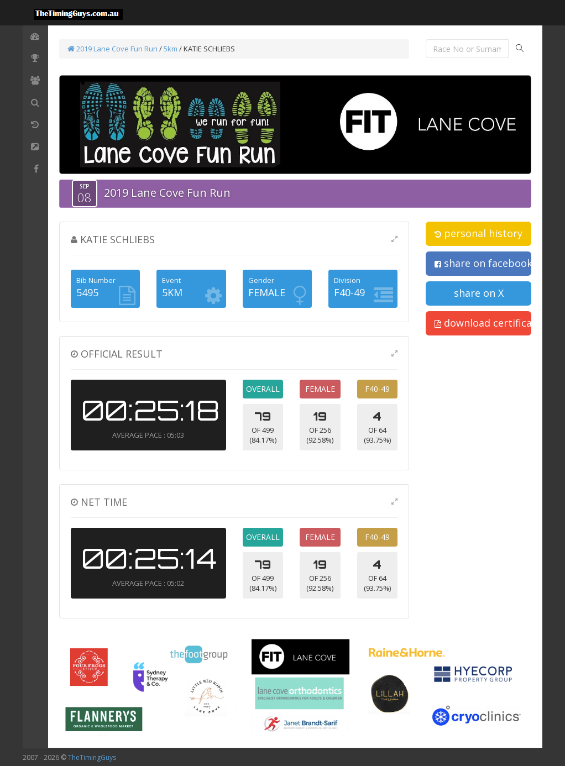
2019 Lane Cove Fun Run (112, 49)
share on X (479, 293)
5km (170, 49)
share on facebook (483, 263)
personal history (478, 233)
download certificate (483, 322)
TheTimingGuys (92, 757)
